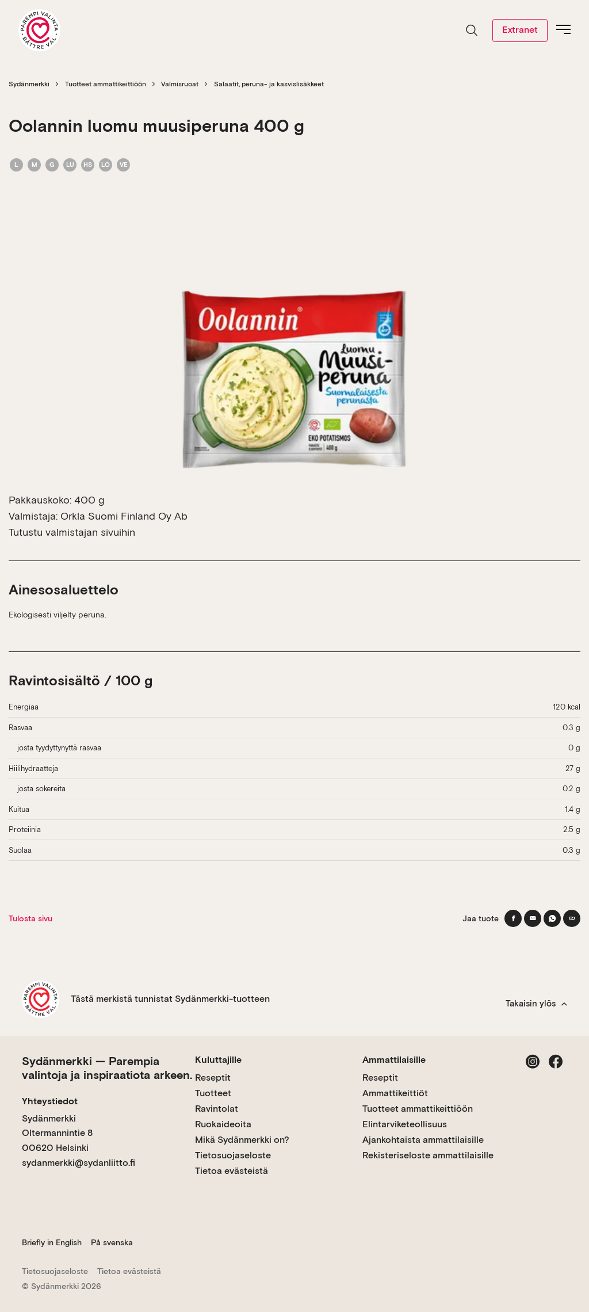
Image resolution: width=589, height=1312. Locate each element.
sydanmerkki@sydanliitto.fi (78, 1162)
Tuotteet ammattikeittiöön (105, 84)
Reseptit (213, 1077)
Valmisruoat (179, 84)
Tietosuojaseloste (233, 1155)
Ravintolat (216, 1108)
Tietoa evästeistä (231, 1170)
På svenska (112, 1242)
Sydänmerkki (29, 84)
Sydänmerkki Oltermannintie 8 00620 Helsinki (57, 1133)
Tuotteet (213, 1093)
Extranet (520, 29)
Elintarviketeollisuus (404, 1124)
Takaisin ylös (536, 1003)
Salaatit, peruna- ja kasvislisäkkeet (269, 84)
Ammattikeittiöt (395, 1093)
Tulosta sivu (30, 918)
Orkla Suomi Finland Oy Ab (124, 516)
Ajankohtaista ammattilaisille (423, 1139)
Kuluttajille (218, 1059)
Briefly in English (52, 1242)
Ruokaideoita (223, 1124)
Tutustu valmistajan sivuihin (72, 532)
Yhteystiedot (50, 1101)
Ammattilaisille (394, 1059)
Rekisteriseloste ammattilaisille (428, 1155)
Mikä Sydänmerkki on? (242, 1139)
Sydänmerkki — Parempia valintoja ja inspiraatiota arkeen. (107, 1068)
